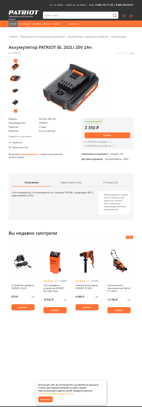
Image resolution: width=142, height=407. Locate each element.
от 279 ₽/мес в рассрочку (98, 145)
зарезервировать (30, 154)
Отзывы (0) (110, 182)
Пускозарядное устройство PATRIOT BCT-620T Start (53, 288)
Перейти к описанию (20, 136)
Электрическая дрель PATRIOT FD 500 (86, 287)
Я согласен (45, 399)
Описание (31, 182)
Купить (23, 307)
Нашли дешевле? (94, 121)
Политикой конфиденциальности (55, 393)
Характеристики (71, 182)
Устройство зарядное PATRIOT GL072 (22, 287)
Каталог (13, 23)
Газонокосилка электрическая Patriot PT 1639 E (118, 288)
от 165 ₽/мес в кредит (96, 141)
